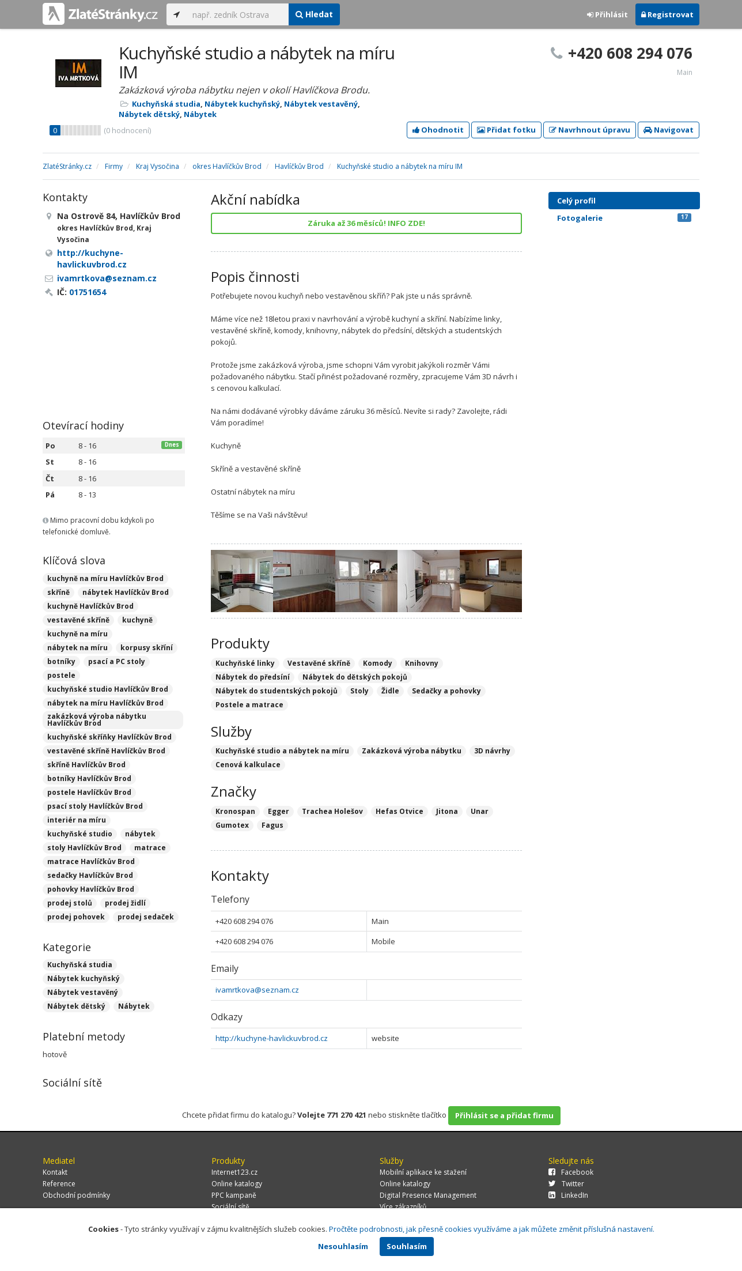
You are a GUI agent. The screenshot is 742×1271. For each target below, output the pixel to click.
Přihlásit (607, 14)
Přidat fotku (506, 130)
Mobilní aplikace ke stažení (423, 1172)
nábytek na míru (77, 648)
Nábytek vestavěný (321, 104)
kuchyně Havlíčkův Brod (90, 606)
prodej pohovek (76, 917)
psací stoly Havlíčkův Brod (95, 806)
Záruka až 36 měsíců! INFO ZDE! (366, 223)
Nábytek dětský (149, 114)
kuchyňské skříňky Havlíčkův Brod (109, 737)
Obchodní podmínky (76, 1195)
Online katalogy (236, 1184)
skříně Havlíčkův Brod (86, 765)
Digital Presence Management (428, 1195)
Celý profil (576, 200)
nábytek (140, 834)
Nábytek (200, 114)
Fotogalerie (624, 218)
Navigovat (668, 130)
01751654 (87, 291)
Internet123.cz (234, 1172)
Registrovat (667, 14)
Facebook (570, 1172)
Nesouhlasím (343, 1246)
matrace (150, 848)
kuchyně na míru (77, 634)
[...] (237, 14)
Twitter (566, 1184)
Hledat (314, 14)
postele (61, 675)
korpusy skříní (146, 648)
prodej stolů (69, 903)
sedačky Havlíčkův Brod (90, 875)
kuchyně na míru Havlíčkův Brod (105, 578)
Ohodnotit (438, 130)
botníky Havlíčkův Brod (89, 778)
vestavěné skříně (78, 620)
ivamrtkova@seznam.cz (257, 990)
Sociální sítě (230, 1207)
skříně (58, 592)
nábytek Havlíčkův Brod (125, 592)
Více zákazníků (403, 1207)
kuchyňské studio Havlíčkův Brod (107, 689)
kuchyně (137, 620)
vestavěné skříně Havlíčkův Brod (106, 751)
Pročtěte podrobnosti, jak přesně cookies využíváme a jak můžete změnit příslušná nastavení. (491, 1229)
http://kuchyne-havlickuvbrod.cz (271, 1038)
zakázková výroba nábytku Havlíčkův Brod (96, 719)
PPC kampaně (233, 1195)
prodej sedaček (146, 917)
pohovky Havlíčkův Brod (90, 889)
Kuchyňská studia (166, 104)
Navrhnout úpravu (589, 130)
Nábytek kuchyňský (242, 104)
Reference (59, 1184)
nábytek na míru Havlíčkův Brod (105, 703)
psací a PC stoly (116, 661)
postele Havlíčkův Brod (89, 792)
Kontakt (55, 1172)
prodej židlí (125, 903)
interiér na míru (76, 820)
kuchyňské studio (79, 834)
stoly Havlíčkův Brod (84, 848)
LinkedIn (568, 1195)
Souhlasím (407, 1246)
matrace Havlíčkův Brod (91, 861)
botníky (61, 661)
